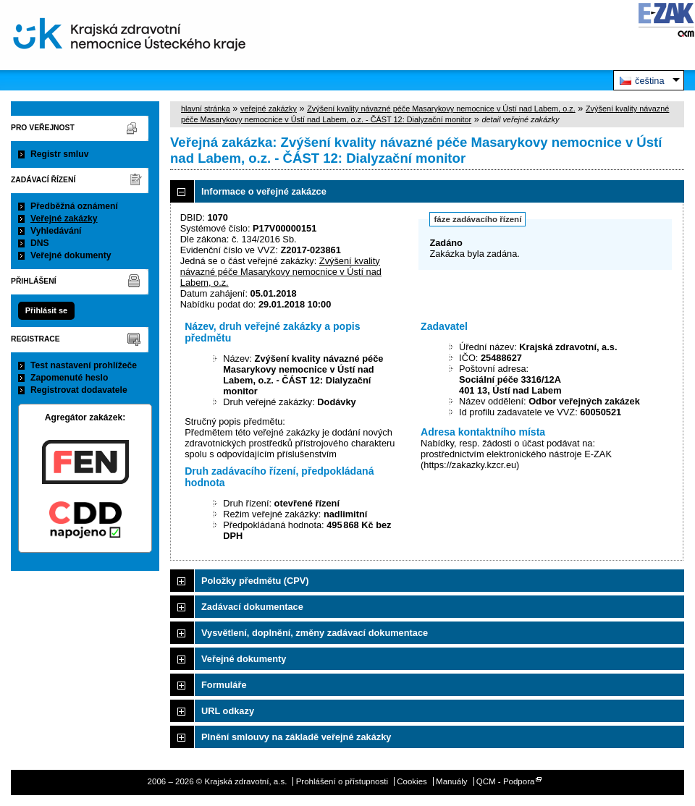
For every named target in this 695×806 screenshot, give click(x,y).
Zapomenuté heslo (69, 378)
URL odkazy (227, 710)
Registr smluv (59, 154)
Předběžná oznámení (74, 206)
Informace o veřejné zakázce (264, 191)
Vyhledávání (56, 231)
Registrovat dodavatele (78, 390)
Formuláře (224, 684)
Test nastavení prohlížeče (83, 365)
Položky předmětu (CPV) (255, 580)
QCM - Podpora (505, 781)
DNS (39, 243)
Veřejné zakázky (64, 218)
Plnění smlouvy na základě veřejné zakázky (296, 736)
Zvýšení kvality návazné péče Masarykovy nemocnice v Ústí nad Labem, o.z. (441, 108)
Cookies (412, 781)
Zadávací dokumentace (252, 606)
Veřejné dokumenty (70, 255)
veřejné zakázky (268, 108)
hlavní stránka (205, 108)
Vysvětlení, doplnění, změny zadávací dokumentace (314, 632)
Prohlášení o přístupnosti (342, 781)
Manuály (452, 781)
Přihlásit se (46, 310)
